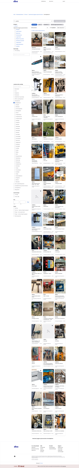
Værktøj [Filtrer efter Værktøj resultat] (17, 46)
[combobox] (33, 21)
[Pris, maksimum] (22, 202)
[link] (15, 26)
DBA (14, 14)
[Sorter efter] (61, 27)
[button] (47, 27)
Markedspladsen (19, 14)
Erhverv (26, 14)
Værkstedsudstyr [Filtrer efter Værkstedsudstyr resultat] (19, 44)
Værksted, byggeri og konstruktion (36, 14)
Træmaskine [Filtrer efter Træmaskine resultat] (18, 42)
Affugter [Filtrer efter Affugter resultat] (18, 29)
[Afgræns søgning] (21, 86)
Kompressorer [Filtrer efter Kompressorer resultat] (19, 35)
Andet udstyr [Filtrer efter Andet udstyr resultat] (19, 31)
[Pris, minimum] (16, 202)
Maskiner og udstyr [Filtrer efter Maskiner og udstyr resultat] (20, 38)
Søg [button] (28, 202)
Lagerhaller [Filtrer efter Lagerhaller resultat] (18, 37)
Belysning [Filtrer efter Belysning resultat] (18, 33)
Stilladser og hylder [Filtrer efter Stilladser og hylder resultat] (20, 40)
